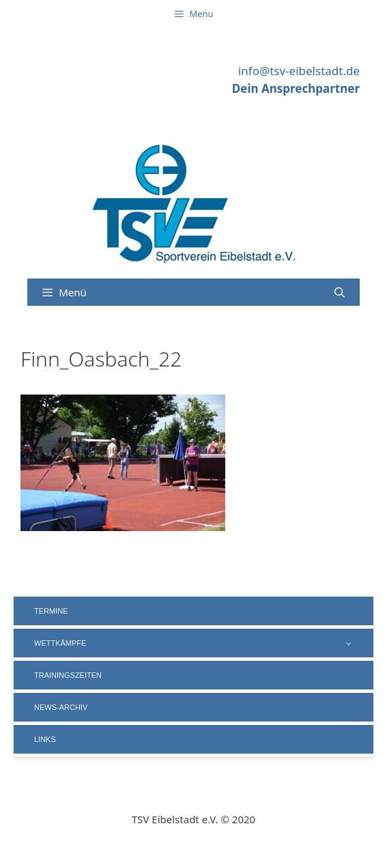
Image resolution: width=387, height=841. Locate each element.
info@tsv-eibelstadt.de (299, 71)
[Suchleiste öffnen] (339, 292)
